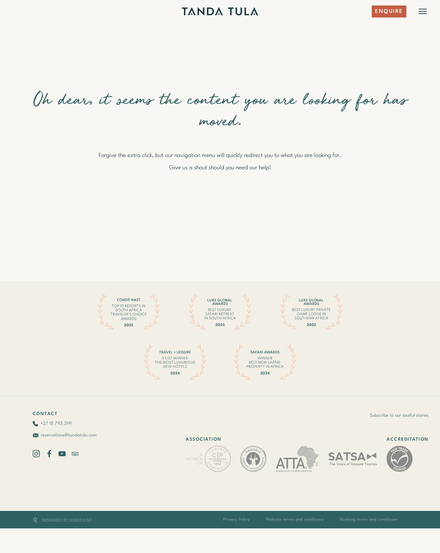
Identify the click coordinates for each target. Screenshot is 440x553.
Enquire (389, 11)
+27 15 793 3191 (56, 423)
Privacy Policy (236, 519)
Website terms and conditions (295, 519)
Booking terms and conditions (369, 519)
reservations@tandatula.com (69, 435)
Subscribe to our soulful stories (399, 415)
